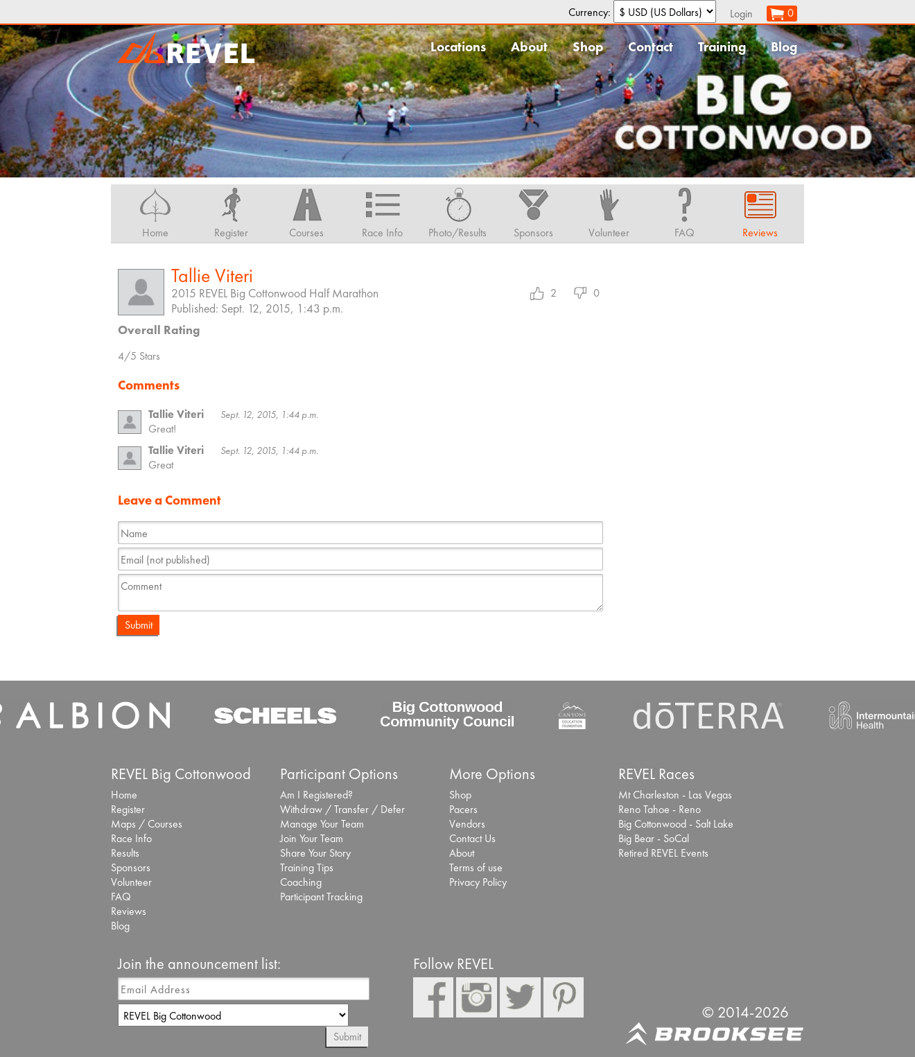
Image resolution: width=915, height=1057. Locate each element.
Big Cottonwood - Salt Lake (675, 823)
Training (722, 46)
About (529, 46)
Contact (650, 46)
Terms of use (476, 867)
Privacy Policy (478, 882)
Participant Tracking (321, 896)
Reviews (128, 911)
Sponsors (130, 867)
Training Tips (306, 867)
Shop (588, 46)
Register (128, 809)
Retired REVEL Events (663, 853)
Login (741, 13)
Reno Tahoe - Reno (659, 809)
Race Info (131, 838)
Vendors (467, 823)
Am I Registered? (316, 794)
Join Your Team (311, 838)
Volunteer (131, 882)
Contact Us (472, 838)
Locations (458, 46)
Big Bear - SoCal (653, 838)
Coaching (301, 882)
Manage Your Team (322, 823)
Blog (784, 46)
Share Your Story (315, 853)
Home (124, 794)
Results (125, 853)
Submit (138, 625)
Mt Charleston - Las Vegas (675, 794)
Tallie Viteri (212, 275)
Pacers (463, 809)
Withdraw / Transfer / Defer (342, 809)
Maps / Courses (146, 823)
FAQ (121, 896)
